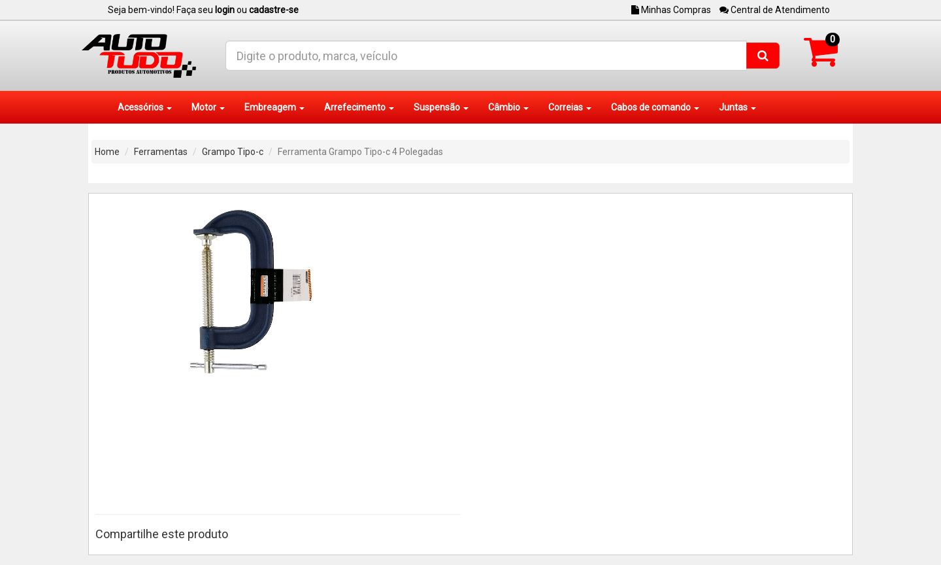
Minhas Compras (671, 10)
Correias (569, 107)
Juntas (737, 107)
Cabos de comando (655, 107)
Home (107, 151)
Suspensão (441, 107)
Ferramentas (161, 151)
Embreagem (274, 107)
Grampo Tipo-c (232, 151)
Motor (208, 107)
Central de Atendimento (774, 10)
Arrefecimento (359, 107)
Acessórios (145, 107)
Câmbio (508, 107)
